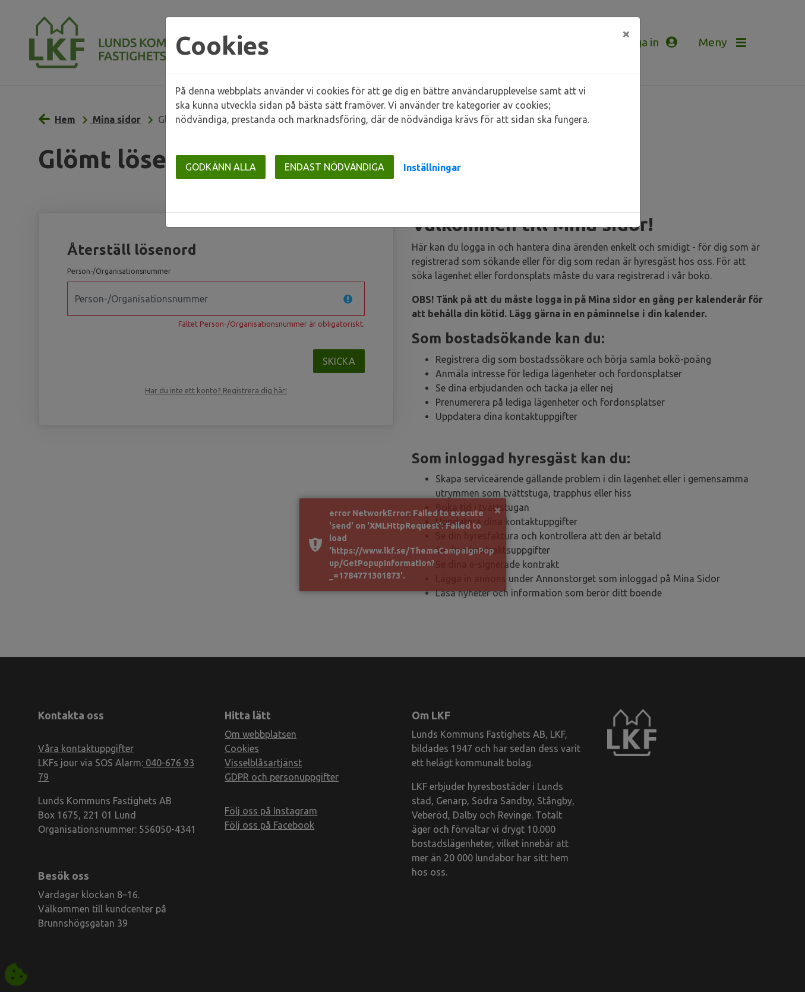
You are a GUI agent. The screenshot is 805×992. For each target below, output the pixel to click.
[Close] (626, 33)
